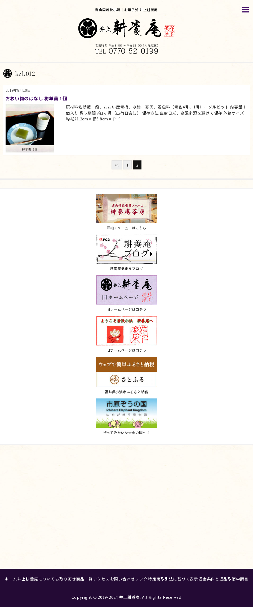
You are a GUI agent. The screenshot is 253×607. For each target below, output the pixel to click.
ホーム (11, 579)
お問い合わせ (122, 579)
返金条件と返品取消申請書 (223, 579)
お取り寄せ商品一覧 (74, 579)
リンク (141, 579)
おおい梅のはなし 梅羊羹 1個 (36, 98)
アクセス (101, 579)
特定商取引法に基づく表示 (173, 579)
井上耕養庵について (36, 579)
